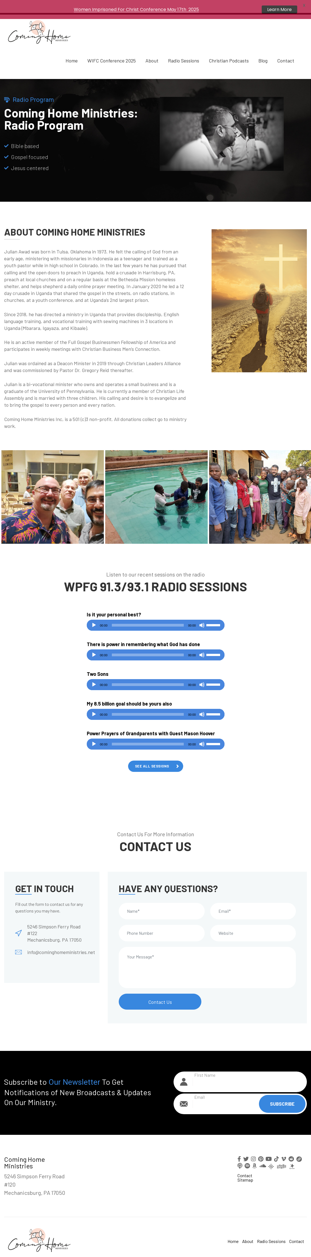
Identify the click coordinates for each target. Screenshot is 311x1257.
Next (304, 487)
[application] (156, 615)
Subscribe (282, 1094)
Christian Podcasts (229, 50)
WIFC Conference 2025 (111, 50)
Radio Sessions (183, 50)
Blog (262, 50)
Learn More (279, 9)
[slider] (148, 615)
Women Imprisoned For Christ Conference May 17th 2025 (136, 9)
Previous (7, 487)
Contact (285, 50)
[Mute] (202, 615)
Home (72, 50)
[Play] (94, 615)
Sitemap (245, 1169)
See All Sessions (152, 756)
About (151, 50)
